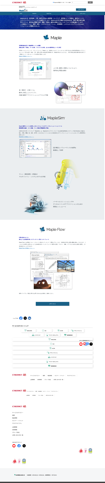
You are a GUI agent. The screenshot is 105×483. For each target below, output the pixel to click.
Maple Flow (49, 13)
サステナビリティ (71, 375)
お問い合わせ (81, 9)
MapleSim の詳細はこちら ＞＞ (26, 136)
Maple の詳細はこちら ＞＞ (25, 56)
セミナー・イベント (65, 13)
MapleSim (34, 13)
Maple (21, 13)
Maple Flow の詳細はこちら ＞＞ (27, 248)
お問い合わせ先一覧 (58, 379)
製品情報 (50, 375)
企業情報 (32, 379)
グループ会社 (47, 379)
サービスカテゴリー (35, 375)
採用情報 (39, 379)
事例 (44, 375)
